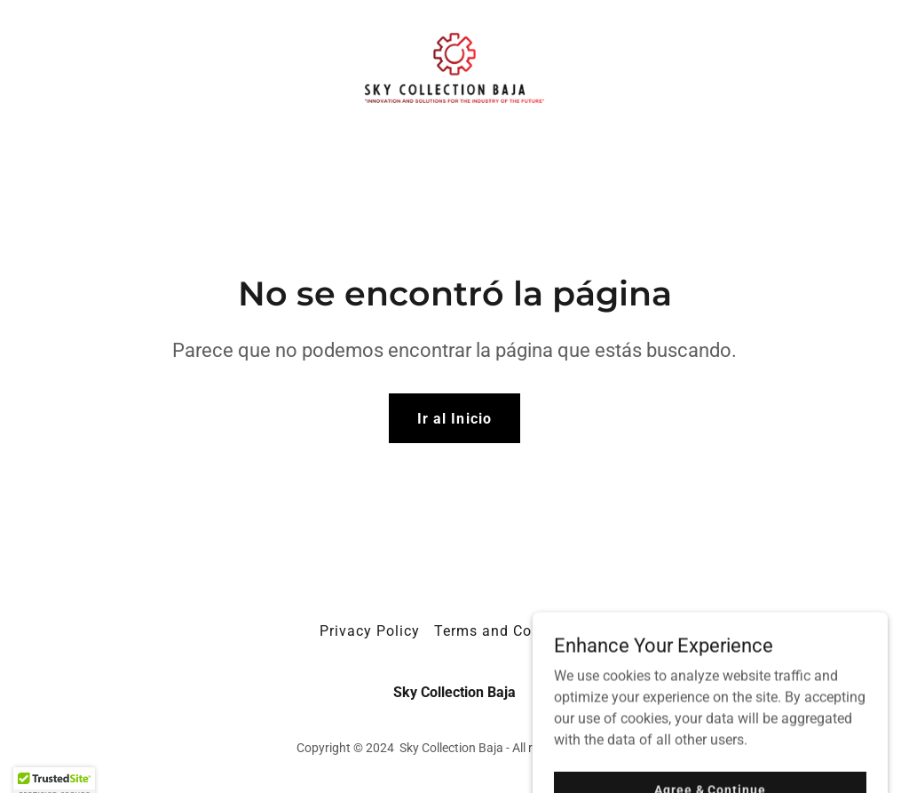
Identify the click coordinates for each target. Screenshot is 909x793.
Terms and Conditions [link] (511, 631)
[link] (455, 67)
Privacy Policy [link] (370, 631)
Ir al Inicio (454, 418)
